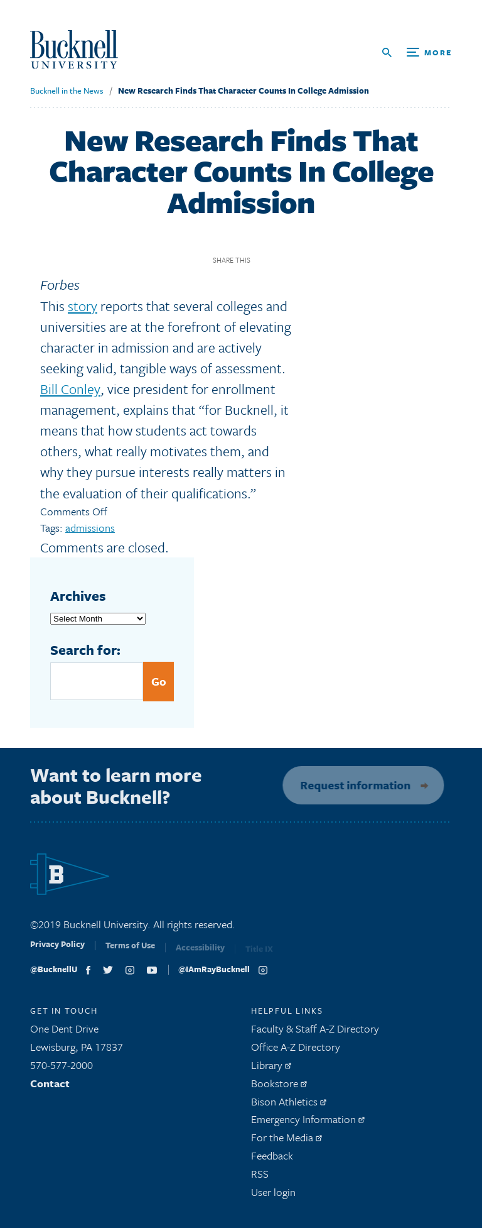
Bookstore (279, 1087)
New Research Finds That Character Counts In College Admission (243, 90)
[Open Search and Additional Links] (417, 52)
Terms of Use (130, 952)
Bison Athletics (288, 1104)
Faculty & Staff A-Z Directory (315, 1032)
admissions (90, 527)
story (82, 305)
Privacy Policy (57, 951)
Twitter (286, 260)
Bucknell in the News (67, 90)
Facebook (264, 260)
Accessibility (200, 953)
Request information (351, 785)
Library (271, 1069)
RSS (260, 1177)
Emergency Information (308, 1123)
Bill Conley (70, 388)
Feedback (272, 1159)
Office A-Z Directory (295, 1050)
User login (273, 1195)
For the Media (286, 1141)
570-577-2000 (61, 1069)
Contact (50, 1087)
